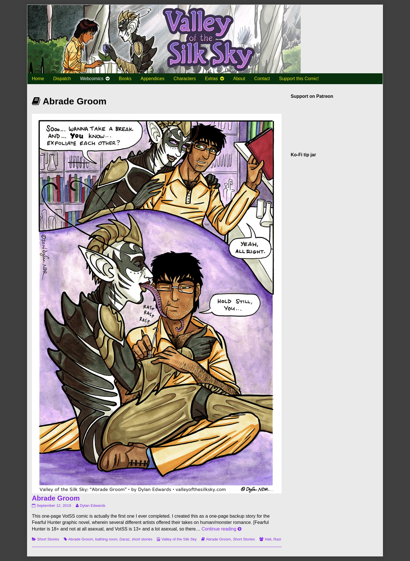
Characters (184, 78)
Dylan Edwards (92, 505)
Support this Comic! (299, 78)
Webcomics (91, 78)
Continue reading (221, 528)
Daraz (125, 539)
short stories (142, 539)
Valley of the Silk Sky (178, 539)
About (239, 78)
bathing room (106, 539)
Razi (277, 539)
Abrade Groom (56, 498)
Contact (262, 78)
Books (125, 78)
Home (38, 78)
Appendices (153, 78)
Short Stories (48, 539)
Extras (211, 78)
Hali (268, 539)
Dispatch (62, 78)
